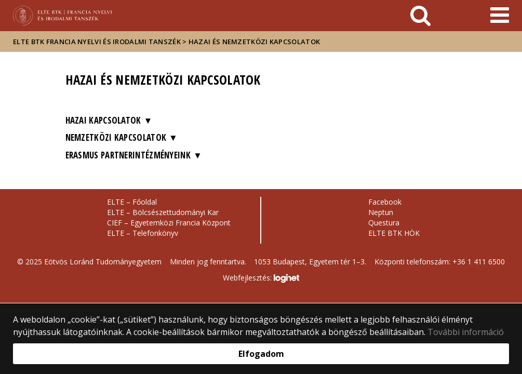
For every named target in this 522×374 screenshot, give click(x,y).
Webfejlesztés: (261, 278)
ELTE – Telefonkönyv (142, 233)
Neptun (380, 212)
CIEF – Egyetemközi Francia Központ (169, 223)
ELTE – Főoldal (132, 202)
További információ (465, 332)
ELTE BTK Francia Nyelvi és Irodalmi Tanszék (97, 41)
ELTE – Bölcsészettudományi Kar (163, 212)
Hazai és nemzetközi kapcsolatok (254, 41)
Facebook (384, 202)
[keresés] (420, 15)
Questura (383, 223)
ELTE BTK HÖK (394, 233)
